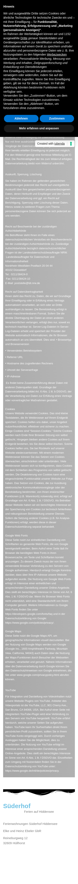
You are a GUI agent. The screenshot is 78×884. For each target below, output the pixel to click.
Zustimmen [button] (57, 118)
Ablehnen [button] (21, 118)
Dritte (24, 38)
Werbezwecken (57, 54)
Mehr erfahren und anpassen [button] (39, 128)
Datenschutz (30, 867)
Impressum (11, 867)
